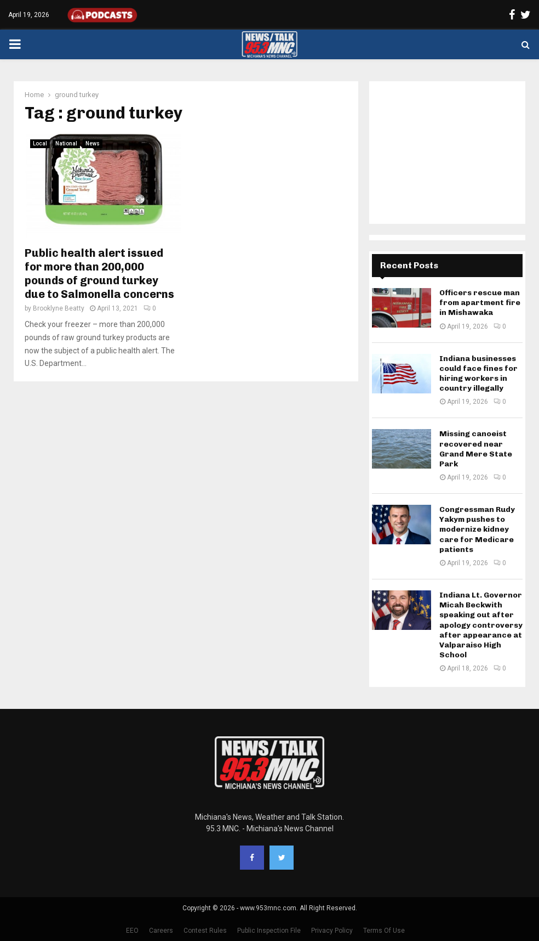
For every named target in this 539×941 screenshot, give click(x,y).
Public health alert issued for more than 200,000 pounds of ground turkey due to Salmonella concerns (99, 273)
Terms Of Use (384, 930)
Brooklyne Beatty (58, 308)
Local (40, 143)
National (66, 143)
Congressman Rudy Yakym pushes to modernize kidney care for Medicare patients (477, 529)
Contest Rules (205, 930)
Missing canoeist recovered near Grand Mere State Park (475, 449)
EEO (132, 930)
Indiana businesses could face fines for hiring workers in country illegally (478, 373)
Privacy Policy (332, 930)
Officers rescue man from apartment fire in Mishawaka (479, 302)
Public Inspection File (269, 930)
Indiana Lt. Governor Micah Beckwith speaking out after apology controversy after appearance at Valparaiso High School (481, 625)
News (92, 143)
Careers (161, 930)
